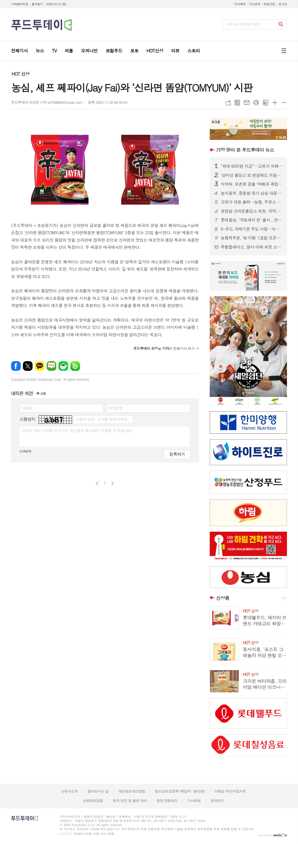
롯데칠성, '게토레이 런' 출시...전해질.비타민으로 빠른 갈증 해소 (252, 220)
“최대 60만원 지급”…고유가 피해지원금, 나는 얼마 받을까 (252, 166)
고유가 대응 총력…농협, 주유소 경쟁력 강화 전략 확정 (252, 202)
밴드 (75, 366)
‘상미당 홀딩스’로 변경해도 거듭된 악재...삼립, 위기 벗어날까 (252, 175)
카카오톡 (39, 366)
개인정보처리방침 (131, 791)
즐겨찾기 (37, 4)
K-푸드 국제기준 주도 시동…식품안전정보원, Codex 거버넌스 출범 (252, 229)
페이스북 (16, 366)
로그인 (282, 4)
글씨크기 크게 (275, 102)
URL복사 (228, 102)
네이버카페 (63, 366)
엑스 (28, 366)
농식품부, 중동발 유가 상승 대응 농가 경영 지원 (252, 193)
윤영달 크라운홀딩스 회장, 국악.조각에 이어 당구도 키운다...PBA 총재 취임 (252, 211)
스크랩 (265, 102)
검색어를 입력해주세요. (243, 24)
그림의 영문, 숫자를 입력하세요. (102, 419)
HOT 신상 (20, 74)
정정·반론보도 (167, 800)
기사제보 (240, 4)
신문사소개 (69, 791)
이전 (97, 483)
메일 (246, 102)
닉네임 (27, 408)
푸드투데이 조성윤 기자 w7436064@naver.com (47, 102)
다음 (112, 483)
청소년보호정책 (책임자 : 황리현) (180, 791)
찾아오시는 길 (98, 791)
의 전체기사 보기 (164, 348)
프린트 (256, 102)
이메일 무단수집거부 (230, 791)
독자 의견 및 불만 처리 (130, 800)
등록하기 (177, 454)
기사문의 (254, 4)
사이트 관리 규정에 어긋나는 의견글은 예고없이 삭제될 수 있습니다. (77, 430)
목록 (237, 102)
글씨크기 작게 (284, 102)
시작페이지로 (19, 4)
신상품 (222, 598)
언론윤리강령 (93, 800)
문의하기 (217, 800)
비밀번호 (115, 408)
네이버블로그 (51, 366)
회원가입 (269, 4)
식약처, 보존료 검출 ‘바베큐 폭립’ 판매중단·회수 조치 (252, 184)
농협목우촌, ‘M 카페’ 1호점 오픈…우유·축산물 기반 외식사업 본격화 (252, 238)
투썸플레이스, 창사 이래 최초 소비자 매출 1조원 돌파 (252, 247)
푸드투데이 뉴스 (245, 150)
